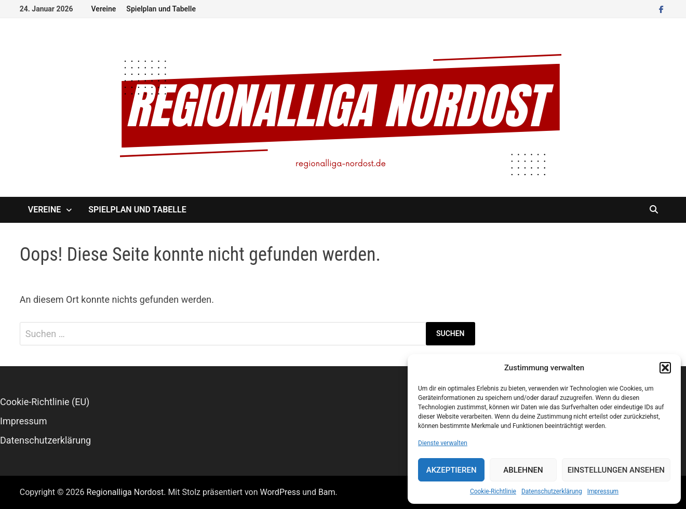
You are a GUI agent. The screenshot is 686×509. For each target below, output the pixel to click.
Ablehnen (523, 470)
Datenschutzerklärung (551, 491)
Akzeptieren (451, 470)
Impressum (602, 491)
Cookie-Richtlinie (493, 491)
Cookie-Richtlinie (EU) (44, 401)
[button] (665, 368)
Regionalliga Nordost (125, 492)
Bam (326, 492)
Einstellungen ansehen (616, 470)
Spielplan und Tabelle (161, 9)
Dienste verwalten (442, 443)
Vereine (103, 9)
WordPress (280, 492)
